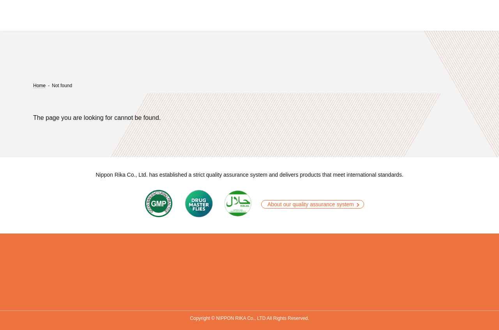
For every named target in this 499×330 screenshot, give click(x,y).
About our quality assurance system (310, 204)
